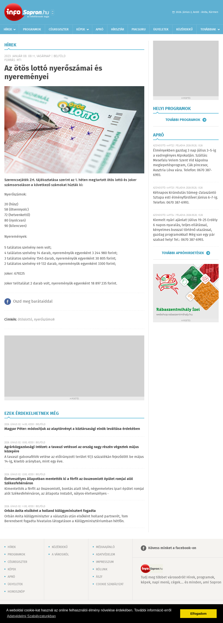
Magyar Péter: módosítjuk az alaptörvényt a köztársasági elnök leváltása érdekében (72, 429)
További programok (183, 120)
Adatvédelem (105, 554)
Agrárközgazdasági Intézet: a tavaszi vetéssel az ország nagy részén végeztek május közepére (71, 449)
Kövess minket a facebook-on (172, 548)
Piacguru (139, 29)
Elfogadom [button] (198, 613)
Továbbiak (208, 29)
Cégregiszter (59, 29)
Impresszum (105, 562)
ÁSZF (99, 576)
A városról (60, 554)
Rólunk (101, 569)
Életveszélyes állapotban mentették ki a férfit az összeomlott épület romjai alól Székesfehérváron (68, 481)
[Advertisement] (74, 366)
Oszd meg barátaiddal (32, 301)
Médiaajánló (105, 547)
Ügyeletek (161, 29)
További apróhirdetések (183, 253)
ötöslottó (25, 319)
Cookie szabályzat (110, 584)
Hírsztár (117, 29)
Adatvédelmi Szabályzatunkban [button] (31, 616)
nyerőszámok (44, 319)
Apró (99, 29)
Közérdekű (184, 29)
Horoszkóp (16, 591)
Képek (80, 29)
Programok (32, 29)
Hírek (8, 29)
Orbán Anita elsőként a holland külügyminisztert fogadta (50, 511)
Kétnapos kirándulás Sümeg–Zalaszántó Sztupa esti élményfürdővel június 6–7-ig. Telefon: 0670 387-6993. (185, 197)
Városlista (52, 12)
